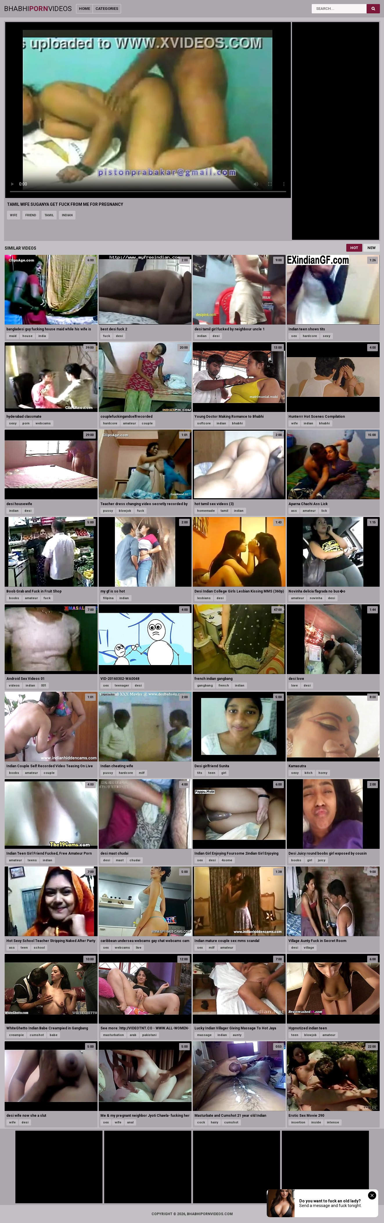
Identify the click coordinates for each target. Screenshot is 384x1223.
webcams (43, 423)
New (371, 248)
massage (204, 1035)
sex (294, 336)
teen (211, 773)
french (224, 685)
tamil (49, 215)
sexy (326, 336)
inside (316, 1122)
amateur (129, 423)
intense (333, 1122)
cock (201, 1122)
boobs (14, 598)
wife (13, 215)
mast (120, 860)
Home (84, 8)
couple (147, 423)
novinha (316, 598)
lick (324, 511)
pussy (108, 511)
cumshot (37, 1035)
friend (30, 215)
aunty (237, 1035)
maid (13, 336)
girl (223, 773)
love (294, 685)
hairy (214, 1122)
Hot (354, 248)
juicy (321, 860)
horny (322, 773)
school (39, 948)
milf (142, 773)
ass (294, 511)
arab (133, 1035)
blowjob (125, 511)
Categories (106, 8)
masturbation (113, 1035)
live (138, 948)
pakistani (149, 1035)
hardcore (310, 336)
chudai (134, 860)
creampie (16, 1035)
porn (26, 423)
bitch (308, 773)
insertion (298, 1122)
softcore (204, 423)
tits (199, 773)
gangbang (205, 685)
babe (53, 1035)
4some (226, 860)
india (42, 336)
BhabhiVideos (38, 9)
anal (130, 1122)
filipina (108, 598)
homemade (206, 511)
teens (32, 860)
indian (67, 215)
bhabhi (237, 423)
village (309, 948)
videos (14, 685)
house (27, 336)
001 (43, 685)
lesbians (204, 598)
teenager (122, 685)
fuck (106, 336)
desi (119, 336)
